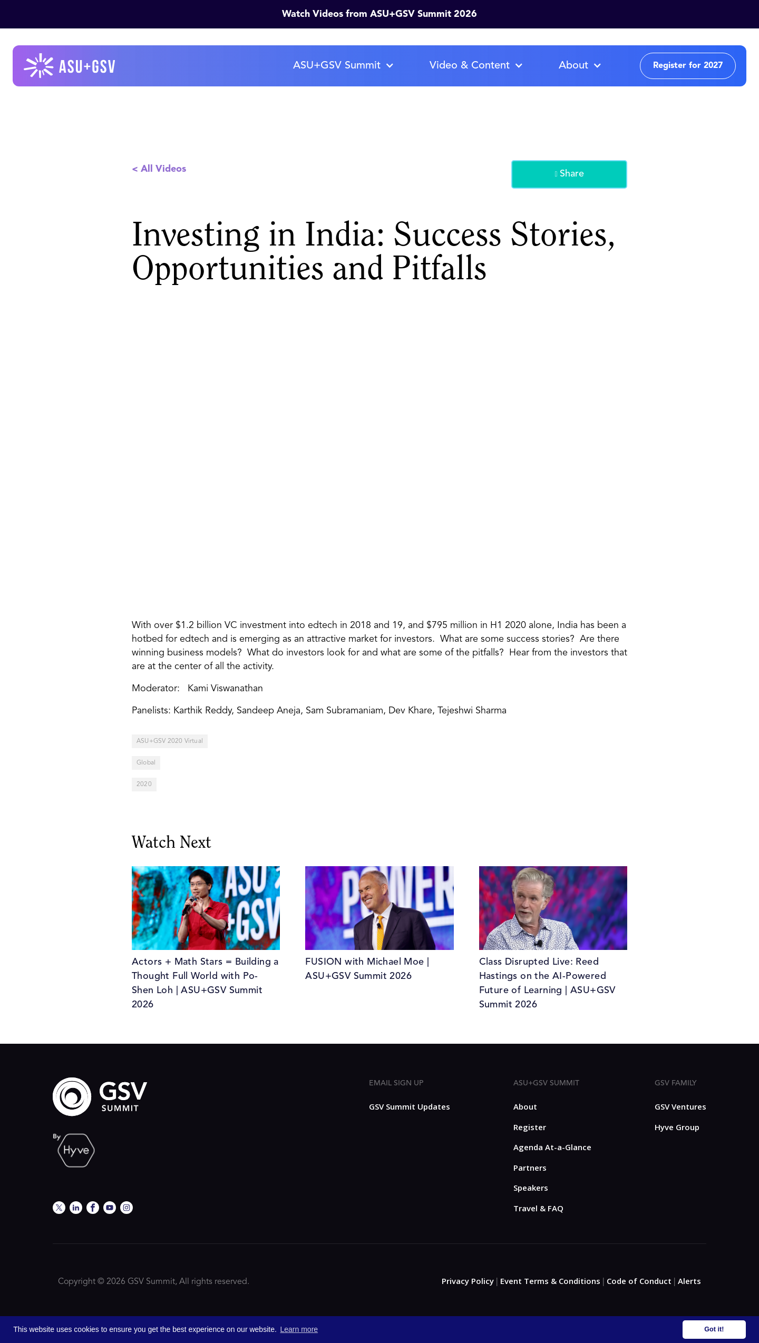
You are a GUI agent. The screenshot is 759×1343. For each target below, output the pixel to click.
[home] (70, 66)
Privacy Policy (468, 1281)
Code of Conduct (639, 1281)
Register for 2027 (688, 66)
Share (568, 174)
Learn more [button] (299, 1329)
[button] (343, 66)
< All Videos (159, 169)
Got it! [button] (714, 1329)
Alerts (689, 1281)
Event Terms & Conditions (550, 1281)
